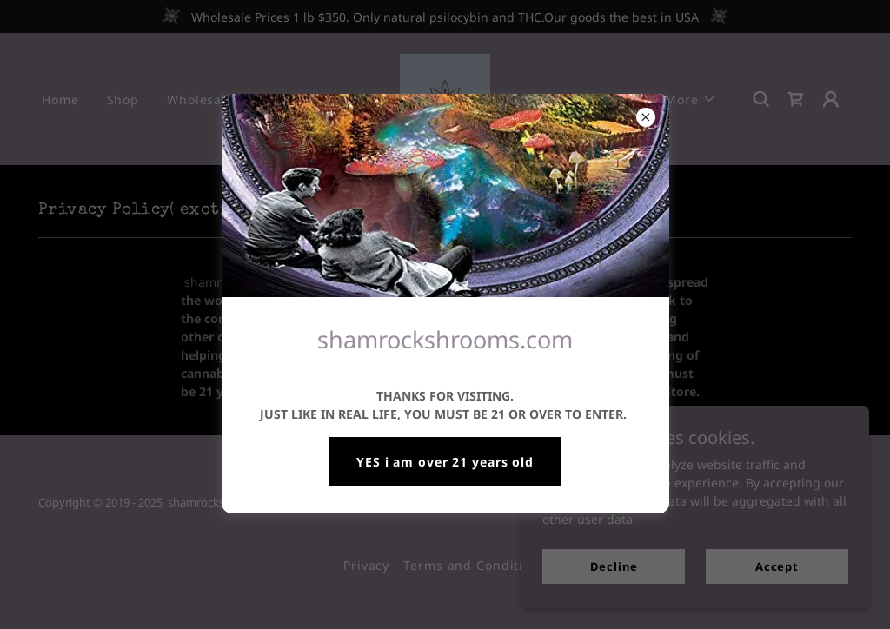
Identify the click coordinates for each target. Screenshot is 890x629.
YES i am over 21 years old (445, 462)
